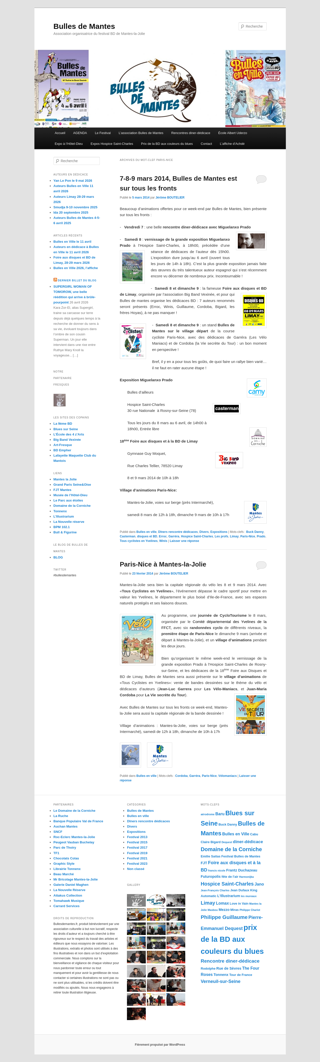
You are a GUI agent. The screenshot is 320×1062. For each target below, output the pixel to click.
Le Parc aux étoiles (68, 500)
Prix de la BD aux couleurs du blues (167, 144)
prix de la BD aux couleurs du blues (232, 939)
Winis (163, 541)
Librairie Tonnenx (67, 869)
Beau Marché (64, 874)
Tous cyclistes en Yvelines (139, 541)
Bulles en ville (146, 532)
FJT (204, 863)
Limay (234, 536)
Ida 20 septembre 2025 (71, 212)
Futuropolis (210, 876)
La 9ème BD (63, 423)
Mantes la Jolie (65, 479)
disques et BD (147, 536)
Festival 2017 (137, 847)
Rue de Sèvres (229, 968)
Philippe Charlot (250, 909)
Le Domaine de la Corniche (75, 811)
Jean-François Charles (215, 890)
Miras (234, 910)
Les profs (221, 536)
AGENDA (80, 133)
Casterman (127, 536)
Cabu (254, 834)
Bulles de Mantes (84, 26)
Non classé (135, 869)
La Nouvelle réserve (69, 522)
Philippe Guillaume (224, 917)
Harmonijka (246, 876)
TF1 (56, 853)
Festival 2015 (137, 842)
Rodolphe (208, 968)
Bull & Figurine (65, 532)
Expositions (218, 532)
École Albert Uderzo (232, 133)
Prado (261, 536)
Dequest (226, 842)
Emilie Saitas (210, 856)
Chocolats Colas (66, 858)
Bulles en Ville (235, 834)
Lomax (222, 903)
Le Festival (103, 133)
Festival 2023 (137, 863)
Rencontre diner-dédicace (230, 961)
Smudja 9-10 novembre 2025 (76, 207)
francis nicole (216, 870)
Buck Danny (254, 532)
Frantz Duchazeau (241, 870)
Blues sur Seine (66, 429)
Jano (259, 884)
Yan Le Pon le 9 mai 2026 (73, 180)
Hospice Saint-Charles (197, 536)
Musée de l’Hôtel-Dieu (70, 495)
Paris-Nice (247, 536)
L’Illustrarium (64, 516)
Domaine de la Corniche (72, 506)
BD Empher (62, 450)
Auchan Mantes (66, 826)
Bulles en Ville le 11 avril (73, 241)
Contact (206, 144)
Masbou (213, 909)
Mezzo (224, 910)
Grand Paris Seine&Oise (72, 484)
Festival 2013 (137, 837)
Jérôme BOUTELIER (170, 197)
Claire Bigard (210, 842)
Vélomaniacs (227, 776)
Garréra (173, 536)
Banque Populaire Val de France (78, 821)
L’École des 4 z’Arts (69, 434)
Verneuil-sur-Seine (220, 981)
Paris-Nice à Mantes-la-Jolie (163, 564)
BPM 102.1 (62, 527)
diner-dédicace (248, 841)
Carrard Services (67, 906)
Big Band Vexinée (67, 440)
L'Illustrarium (228, 896)
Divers (204, 532)
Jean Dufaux (239, 890)
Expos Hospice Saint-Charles (111, 144)
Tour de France (240, 975)
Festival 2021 (137, 858)
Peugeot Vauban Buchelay (74, 842)
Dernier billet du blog (77, 280)
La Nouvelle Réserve (69, 890)
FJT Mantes (63, 490)
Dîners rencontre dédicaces (178, 532)
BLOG (58, 557)
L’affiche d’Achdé (232, 144)
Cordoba (181, 776)
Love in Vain (239, 903)
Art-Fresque (63, 445)
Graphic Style (64, 863)
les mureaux (248, 896)
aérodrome (207, 814)
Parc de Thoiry (65, 847)
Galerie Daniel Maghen (71, 885)
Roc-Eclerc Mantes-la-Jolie (74, 837)
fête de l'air (229, 877)
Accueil (60, 133)
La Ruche (61, 816)
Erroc (163, 536)
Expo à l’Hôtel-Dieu (69, 144)
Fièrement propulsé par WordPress (160, 1044)
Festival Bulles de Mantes (240, 856)
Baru (219, 814)
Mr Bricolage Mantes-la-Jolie (76, 879)
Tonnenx (60, 511)
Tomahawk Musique (69, 901)
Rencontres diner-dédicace (190, 133)
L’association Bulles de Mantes (141, 133)
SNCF (58, 832)
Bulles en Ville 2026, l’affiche (76, 268)
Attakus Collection (68, 895)
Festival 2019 (137, 853)
